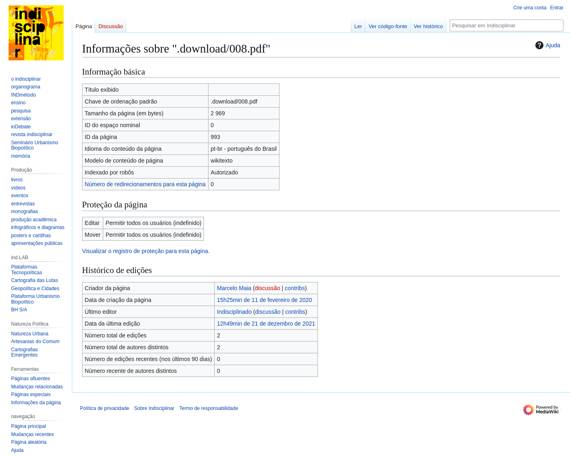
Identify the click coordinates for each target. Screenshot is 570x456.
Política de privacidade (104, 408)
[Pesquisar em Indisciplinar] (506, 25)
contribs (295, 288)
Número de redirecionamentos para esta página (145, 184)
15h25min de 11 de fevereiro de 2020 (264, 300)
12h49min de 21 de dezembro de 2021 (266, 323)
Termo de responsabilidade (208, 408)
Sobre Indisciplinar (154, 408)
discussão (267, 288)
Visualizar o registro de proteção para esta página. (146, 251)
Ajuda (546, 45)
